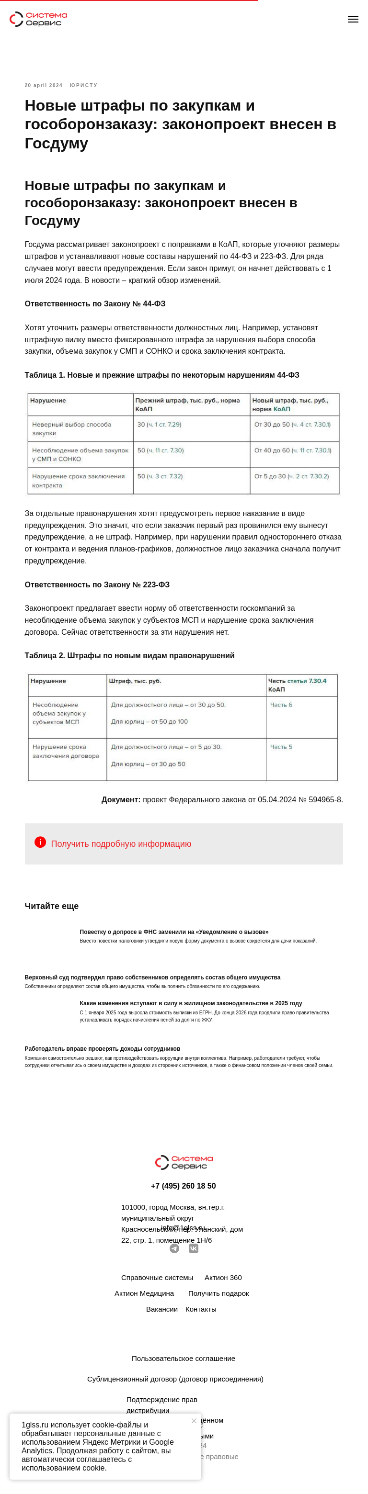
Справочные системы (157, 1283)
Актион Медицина (144, 1299)
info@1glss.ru (183, 1233)
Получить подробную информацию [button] (127, 839)
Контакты (201, 1315)
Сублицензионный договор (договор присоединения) (175, 1385)
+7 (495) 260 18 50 (183, 1192)
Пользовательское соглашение (183, 1364)
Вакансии (162, 1315)
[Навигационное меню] (353, 19)
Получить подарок (218, 1299)
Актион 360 (223, 1283)
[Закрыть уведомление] (194, 1421)
